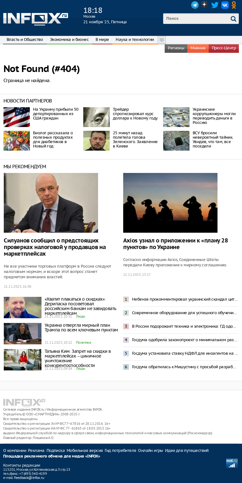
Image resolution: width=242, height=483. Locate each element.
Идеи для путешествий (187, 450)
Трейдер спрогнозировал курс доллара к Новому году (135, 114)
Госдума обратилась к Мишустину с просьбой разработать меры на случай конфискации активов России (185, 366)
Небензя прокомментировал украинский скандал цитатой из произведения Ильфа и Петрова (185, 299)
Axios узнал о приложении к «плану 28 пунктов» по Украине (175, 244)
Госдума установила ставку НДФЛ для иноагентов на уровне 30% (185, 353)
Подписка (56, 450)
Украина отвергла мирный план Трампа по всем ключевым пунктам (81, 327)
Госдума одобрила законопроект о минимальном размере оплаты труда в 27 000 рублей (185, 339)
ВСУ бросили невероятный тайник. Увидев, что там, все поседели (213, 139)
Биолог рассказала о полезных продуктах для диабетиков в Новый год (53, 139)
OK (235, 5)
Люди (80, 316)
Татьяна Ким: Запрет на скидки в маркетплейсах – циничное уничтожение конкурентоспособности (78, 358)
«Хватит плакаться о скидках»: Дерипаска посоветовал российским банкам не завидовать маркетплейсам (80, 306)
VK (225, 5)
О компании (14, 450)
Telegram (195, 5)
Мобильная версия (85, 450)
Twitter (215, 5)
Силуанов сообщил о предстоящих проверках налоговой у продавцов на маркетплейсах (55, 247)
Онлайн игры (150, 450)
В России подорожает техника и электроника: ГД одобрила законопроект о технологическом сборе (185, 326)
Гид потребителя (120, 450)
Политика (83, 342)
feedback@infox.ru (29, 477)
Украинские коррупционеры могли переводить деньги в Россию (214, 116)
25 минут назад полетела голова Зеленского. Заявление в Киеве (135, 139)
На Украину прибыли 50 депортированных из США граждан (55, 114)
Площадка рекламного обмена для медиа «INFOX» (51, 456)
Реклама (36, 450)
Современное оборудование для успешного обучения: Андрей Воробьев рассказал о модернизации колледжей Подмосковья (185, 312)
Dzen (205, 5)
